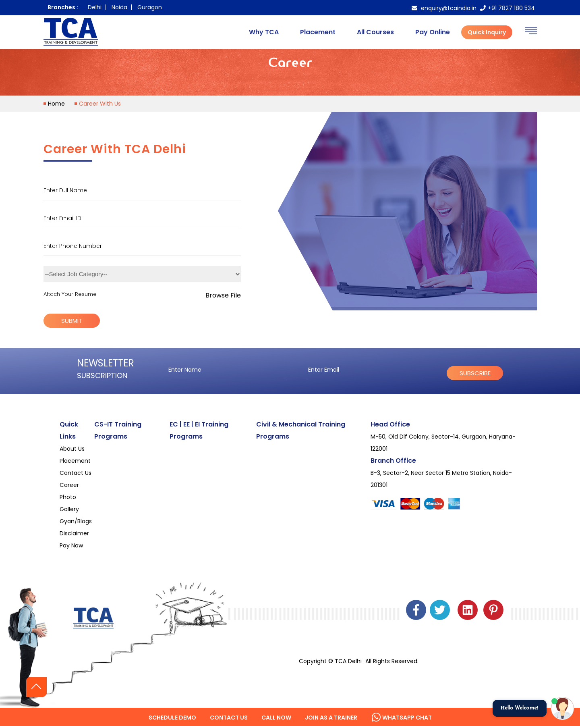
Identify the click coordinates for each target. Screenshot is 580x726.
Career (69, 485)
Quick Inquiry (487, 32)
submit (71, 320)
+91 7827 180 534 (507, 8)
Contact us (229, 718)
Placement (318, 32)
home (56, 104)
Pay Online (432, 32)
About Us (72, 449)
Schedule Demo (172, 718)
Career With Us (100, 104)
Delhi (95, 7)
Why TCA (264, 32)
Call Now (276, 718)
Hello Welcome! (520, 708)
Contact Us (75, 473)
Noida (119, 7)
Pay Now (71, 545)
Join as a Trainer (331, 718)
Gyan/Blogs (76, 521)
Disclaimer (74, 533)
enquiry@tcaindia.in (444, 8)
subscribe (475, 373)
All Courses (375, 32)
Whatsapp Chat (401, 718)
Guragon (149, 7)
